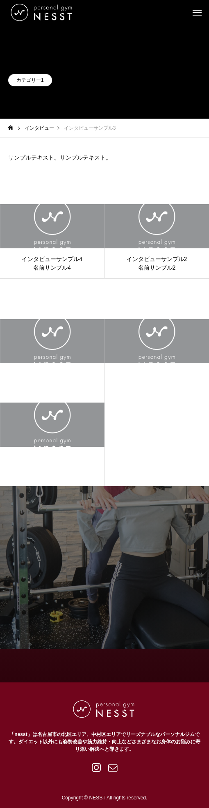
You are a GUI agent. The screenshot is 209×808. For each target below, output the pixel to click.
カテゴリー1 (30, 80)
